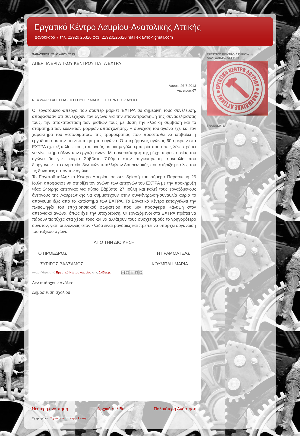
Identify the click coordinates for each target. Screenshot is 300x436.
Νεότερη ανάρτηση (50, 408)
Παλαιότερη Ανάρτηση (175, 408)
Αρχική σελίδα (111, 408)
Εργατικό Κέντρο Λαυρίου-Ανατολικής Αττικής (117, 27)
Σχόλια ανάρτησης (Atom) (68, 418)
